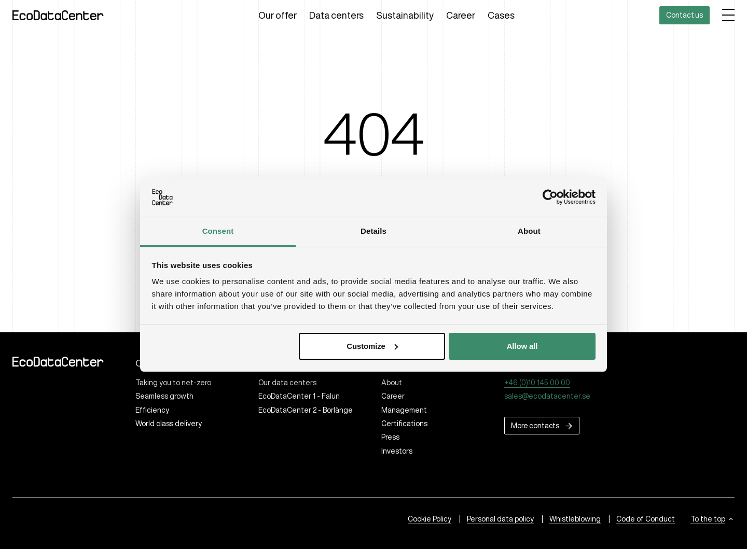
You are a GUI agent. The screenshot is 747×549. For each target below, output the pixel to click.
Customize (372, 346)
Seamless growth (164, 396)
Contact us (684, 15)
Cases (501, 15)
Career (460, 15)
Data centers (336, 15)
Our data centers (287, 382)
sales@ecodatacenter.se (547, 396)
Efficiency (152, 410)
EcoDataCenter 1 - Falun (299, 396)
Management (404, 410)
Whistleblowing (575, 519)
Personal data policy (500, 519)
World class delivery (168, 423)
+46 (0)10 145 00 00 (537, 382)
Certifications (404, 423)
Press (390, 437)
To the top (707, 519)
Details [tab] (373, 231)
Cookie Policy (429, 519)
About (391, 382)
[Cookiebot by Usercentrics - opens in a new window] (550, 197)
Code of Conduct (645, 519)
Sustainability (405, 15)
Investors (396, 451)
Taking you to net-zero (173, 382)
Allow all (522, 346)
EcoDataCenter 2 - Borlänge (305, 410)
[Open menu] (728, 15)
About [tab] (529, 231)
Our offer (277, 15)
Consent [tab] (218, 231)
